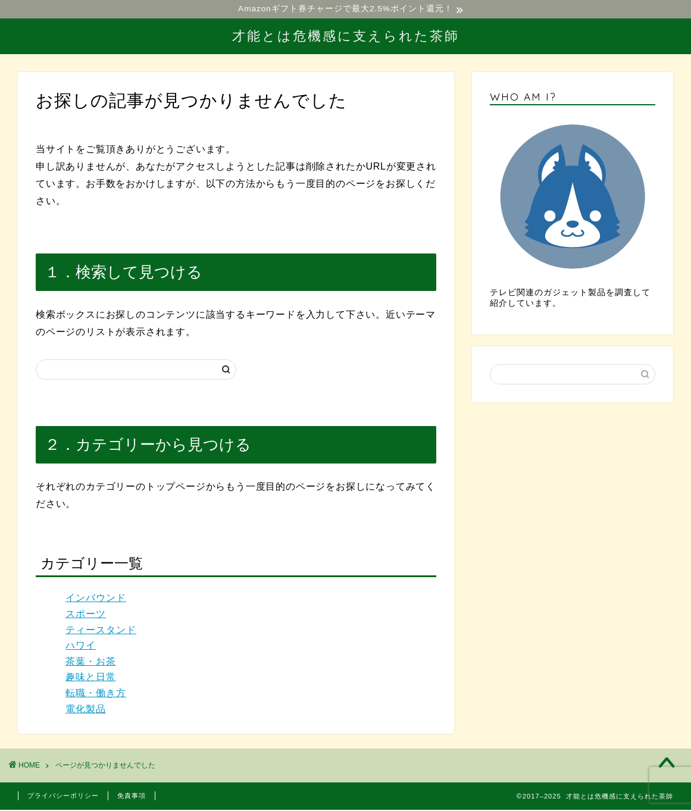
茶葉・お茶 (90, 662)
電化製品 (85, 710)
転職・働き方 (95, 695)
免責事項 (131, 796)
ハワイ (80, 647)
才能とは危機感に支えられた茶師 (345, 37)
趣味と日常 (90, 679)
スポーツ (85, 615)
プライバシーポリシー (63, 796)
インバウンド (95, 599)
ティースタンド (100, 631)
